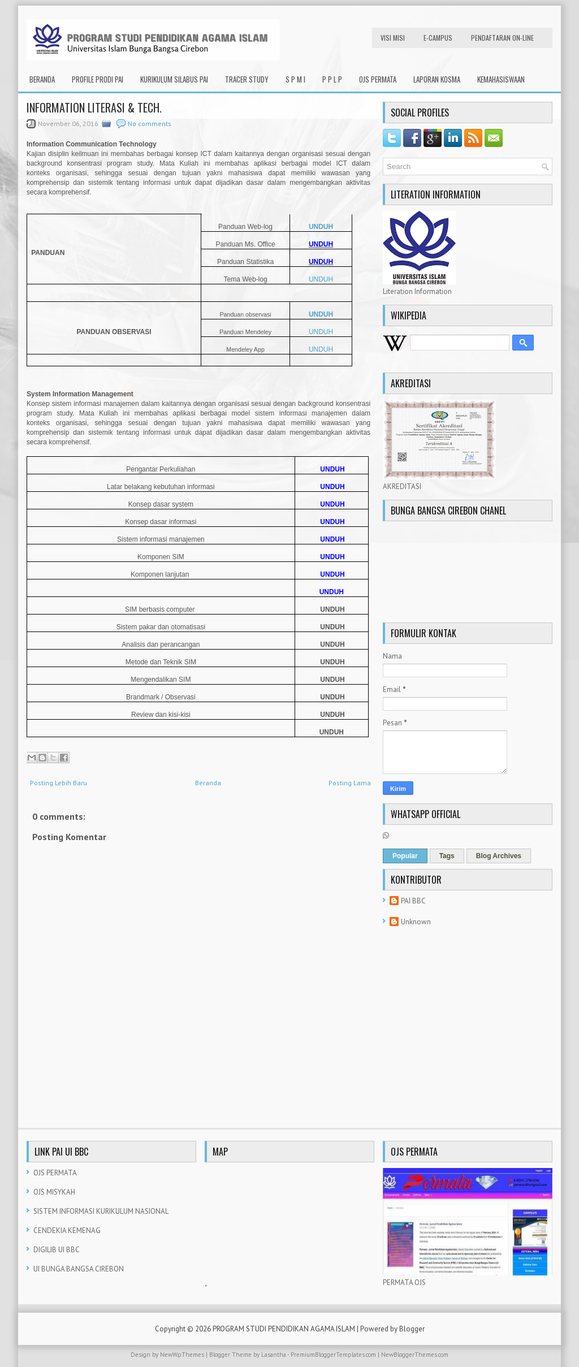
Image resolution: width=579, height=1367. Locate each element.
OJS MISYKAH (54, 1192)
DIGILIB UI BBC (56, 1249)
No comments (149, 123)
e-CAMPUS (438, 37)
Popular (405, 856)
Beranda (42, 79)
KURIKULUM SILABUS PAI (174, 79)
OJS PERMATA (377, 79)
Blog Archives (498, 856)
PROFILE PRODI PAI (97, 79)
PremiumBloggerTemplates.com (333, 1355)
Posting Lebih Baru (58, 782)
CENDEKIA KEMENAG (67, 1230)
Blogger (412, 1329)
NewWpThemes (182, 1355)
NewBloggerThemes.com (414, 1355)
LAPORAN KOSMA (436, 79)
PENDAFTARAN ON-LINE (502, 37)
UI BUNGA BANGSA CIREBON (78, 1269)
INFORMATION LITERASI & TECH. (94, 107)
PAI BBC (413, 901)
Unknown (416, 922)
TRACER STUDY (247, 79)
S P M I (295, 79)
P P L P (332, 79)
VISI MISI (393, 37)
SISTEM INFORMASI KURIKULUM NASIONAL (100, 1211)
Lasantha (273, 1355)
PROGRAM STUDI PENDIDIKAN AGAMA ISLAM (284, 1329)
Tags (447, 856)
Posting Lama (350, 782)
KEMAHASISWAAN (501, 79)
